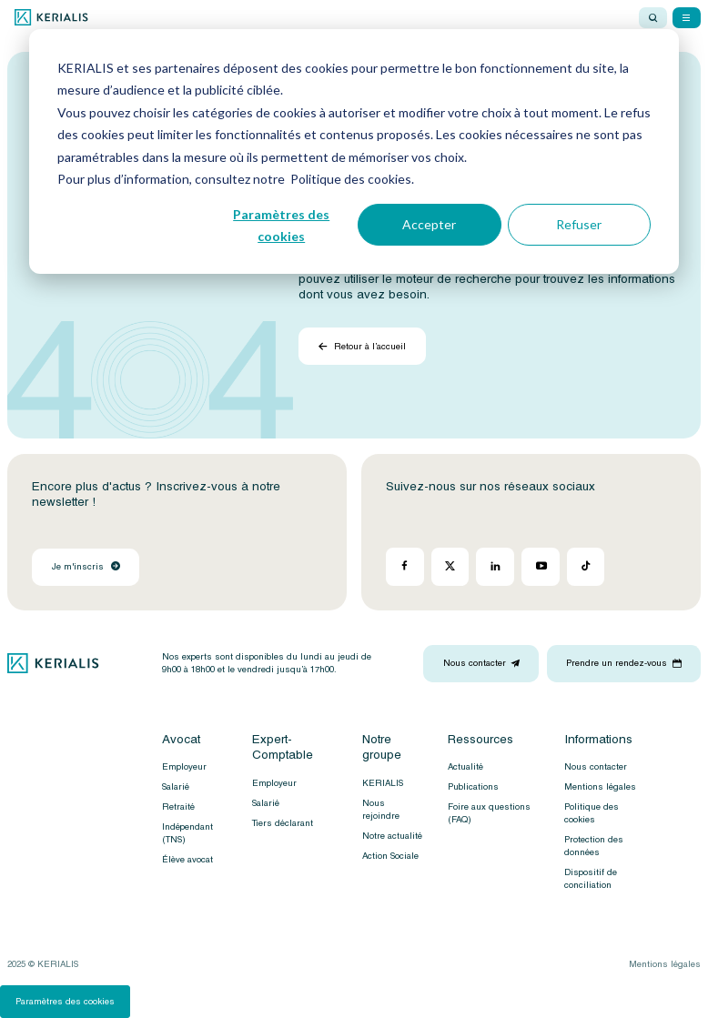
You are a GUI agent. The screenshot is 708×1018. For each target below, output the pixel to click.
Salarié (175, 787)
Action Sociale (390, 856)
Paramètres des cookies (281, 226)
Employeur (184, 767)
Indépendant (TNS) (187, 833)
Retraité (178, 807)
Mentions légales (600, 787)
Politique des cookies (591, 813)
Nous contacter (595, 767)
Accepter (429, 224)
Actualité (465, 767)
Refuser (579, 224)
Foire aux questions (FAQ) (489, 813)
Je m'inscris (86, 566)
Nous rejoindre (381, 809)
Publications (473, 787)
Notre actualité (392, 836)
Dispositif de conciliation (590, 878)
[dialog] (354, 151)
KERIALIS (382, 783)
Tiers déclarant (282, 823)
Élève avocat (187, 859)
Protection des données (593, 846)
